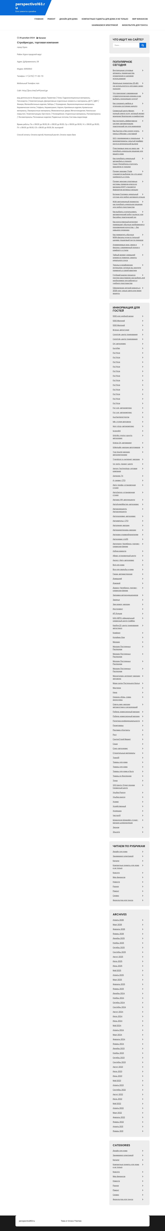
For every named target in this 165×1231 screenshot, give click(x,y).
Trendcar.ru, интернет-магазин (126, 459)
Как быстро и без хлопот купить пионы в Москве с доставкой (126, 132)
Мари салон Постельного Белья (126, 683)
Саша (115, 744)
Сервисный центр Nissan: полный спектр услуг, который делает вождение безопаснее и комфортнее (128, 113)
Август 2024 (118, 1011)
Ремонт (51, 19)
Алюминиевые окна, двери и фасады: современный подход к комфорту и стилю (126, 247)
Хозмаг (116, 801)
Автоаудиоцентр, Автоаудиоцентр (120, 510)
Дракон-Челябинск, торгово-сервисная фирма (125, 589)
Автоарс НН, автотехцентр (124, 499)
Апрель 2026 (118, 920)
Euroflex (116, 348)
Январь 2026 (118, 933)
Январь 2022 (118, 1122)
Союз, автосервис (120, 748)
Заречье (116, 599)
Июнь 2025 (117, 966)
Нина (115, 692)
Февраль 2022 (119, 1117)
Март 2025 (117, 979)
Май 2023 (117, 1080)
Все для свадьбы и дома (123, 569)
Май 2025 (117, 970)
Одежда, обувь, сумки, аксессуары (122, 698)
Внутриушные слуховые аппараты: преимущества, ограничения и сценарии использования (124, 74)
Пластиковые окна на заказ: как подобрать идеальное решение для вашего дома (128, 151)
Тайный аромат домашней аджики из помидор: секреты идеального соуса (125, 258)
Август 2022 (118, 1094)
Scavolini (117, 431)
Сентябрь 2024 (119, 1007)
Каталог (42, 37)
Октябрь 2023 (119, 1057)
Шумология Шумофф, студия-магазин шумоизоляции (125, 821)
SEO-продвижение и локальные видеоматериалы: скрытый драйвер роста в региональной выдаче (128, 141)
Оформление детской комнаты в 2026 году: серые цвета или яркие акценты (127, 291)
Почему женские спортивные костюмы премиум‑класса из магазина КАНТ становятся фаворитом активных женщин (125, 185)
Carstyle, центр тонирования (125, 334)
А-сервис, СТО (119, 480)
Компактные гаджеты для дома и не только (105, 19)
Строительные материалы (124, 753)
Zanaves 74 (118, 476)
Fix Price (116, 353)
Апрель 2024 (118, 1030)
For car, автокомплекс (122, 408)
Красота (116, 872)
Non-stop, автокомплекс (123, 426)
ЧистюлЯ (116, 815)
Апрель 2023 (118, 1085)
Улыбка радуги (119, 797)
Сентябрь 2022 (119, 1089)
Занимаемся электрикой (105, 25)
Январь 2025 (118, 989)
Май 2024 (117, 1025)
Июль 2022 (117, 1099)
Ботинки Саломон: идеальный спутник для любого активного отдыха (129, 195)
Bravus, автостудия (121, 330)
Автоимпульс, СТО (120, 521)
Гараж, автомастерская (122, 574)
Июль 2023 (117, 1071)
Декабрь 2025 (119, 938)
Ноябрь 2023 (118, 1053)
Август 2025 (118, 956)
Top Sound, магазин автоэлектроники (121, 453)
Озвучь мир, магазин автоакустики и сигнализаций (125, 705)
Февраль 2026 (119, 929)
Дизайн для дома (68, 19)
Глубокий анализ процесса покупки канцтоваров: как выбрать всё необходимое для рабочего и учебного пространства (129, 279)
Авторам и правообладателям (125, 534)
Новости (116, 882)
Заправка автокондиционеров (125, 595)
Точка (115, 780)
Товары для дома (120, 762)
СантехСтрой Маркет (122, 739)
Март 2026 (117, 924)
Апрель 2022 (118, 1108)
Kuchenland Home (121, 417)
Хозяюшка (117, 811)
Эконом (116, 827)
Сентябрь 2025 (119, 952)
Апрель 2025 (118, 975)
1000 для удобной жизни (123, 316)
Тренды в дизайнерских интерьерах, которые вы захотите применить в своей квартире (127, 268)
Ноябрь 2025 (118, 943)
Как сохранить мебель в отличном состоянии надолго (125, 105)
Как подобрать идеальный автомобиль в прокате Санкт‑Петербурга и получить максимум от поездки (125, 162)
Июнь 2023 (117, 1076)
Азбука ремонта (119, 551)
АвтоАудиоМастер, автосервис (126, 504)
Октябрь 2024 (119, 1002)
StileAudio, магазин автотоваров (126, 447)
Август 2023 (118, 1067)
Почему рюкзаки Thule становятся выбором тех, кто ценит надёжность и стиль (127, 174)
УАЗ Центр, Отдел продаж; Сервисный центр (124, 786)
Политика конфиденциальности (126, 721)
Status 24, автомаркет (122, 443)
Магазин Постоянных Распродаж (122, 648)
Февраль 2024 (119, 1039)
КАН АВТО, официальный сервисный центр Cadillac (124, 619)
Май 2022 (117, 1103)
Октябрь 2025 (119, 947)
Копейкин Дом (119, 637)
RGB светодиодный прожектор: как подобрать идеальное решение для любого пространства (128, 204)
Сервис (116, 895)
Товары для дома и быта (123, 771)
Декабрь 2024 (119, 993)
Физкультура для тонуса (135, 25)
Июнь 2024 (117, 1021)
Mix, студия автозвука (122, 421)
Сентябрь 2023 (119, 1062)
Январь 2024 (118, 1044)
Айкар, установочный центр (124, 555)
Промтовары (118, 725)
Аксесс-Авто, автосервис (123, 560)
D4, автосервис (119, 343)
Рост (115, 734)
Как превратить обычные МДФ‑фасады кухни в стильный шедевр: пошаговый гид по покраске (128, 237)
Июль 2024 (117, 1016)
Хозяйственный (119, 806)
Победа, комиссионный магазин (126, 711)
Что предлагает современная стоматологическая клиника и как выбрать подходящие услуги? (127, 96)
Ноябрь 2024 (118, 998)
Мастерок (117, 688)
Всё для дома (118, 565)
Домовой (116, 583)
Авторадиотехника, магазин (124, 530)
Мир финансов (140, 19)
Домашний (117, 578)
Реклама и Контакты (121, 730)
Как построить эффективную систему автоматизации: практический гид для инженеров (127, 124)
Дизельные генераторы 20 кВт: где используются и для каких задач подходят (128, 86)
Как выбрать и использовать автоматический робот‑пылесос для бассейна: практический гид (128, 214)
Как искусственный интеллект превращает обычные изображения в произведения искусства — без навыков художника (128, 226)
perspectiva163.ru (30, 6)
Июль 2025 (117, 961)
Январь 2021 (118, 1131)
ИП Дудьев (117, 613)
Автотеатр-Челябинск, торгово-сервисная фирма (126, 545)
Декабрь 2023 (119, 1048)
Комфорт (116, 633)
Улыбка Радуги (119, 792)
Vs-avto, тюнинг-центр (123, 464)
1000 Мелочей (119, 320)
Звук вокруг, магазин (121, 604)
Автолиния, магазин (121, 525)
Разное (116, 886)
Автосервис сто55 (120, 539)
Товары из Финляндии (122, 776)
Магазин (116, 642)
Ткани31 (116, 757)
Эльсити (116, 832)
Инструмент (118, 609)
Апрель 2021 (118, 1126)
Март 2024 (117, 1034)
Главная (38, 19)
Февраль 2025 (119, 984)
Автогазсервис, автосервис (124, 516)
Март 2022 (117, 1112)
